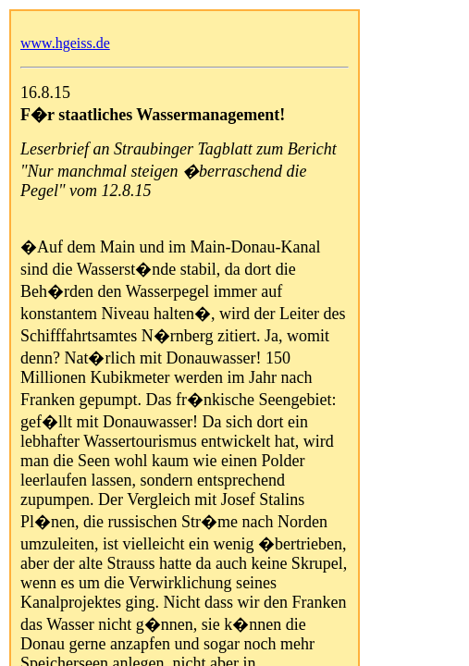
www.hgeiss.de (65, 43)
